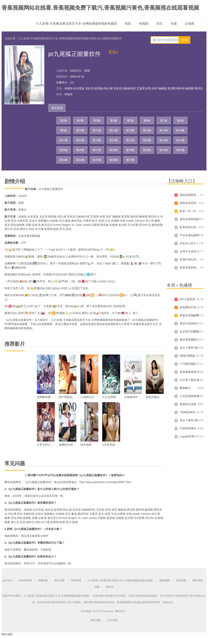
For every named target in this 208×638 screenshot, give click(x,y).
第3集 (96, 120)
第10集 (80, 130)
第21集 (130, 140)
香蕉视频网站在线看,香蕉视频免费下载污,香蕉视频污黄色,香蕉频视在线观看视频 (100, 8)
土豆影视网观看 (189, 396)
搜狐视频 (164, 580)
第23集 (163, 140)
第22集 (147, 140)
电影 (128, 23)
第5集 (130, 120)
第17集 (63, 140)
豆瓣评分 (61, 82)
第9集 (63, 130)
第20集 (113, 140)
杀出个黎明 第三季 (191, 347)
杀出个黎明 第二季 (191, 420)
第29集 (130, 150)
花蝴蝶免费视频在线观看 (52, 397)
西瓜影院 (10, 509)
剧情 (93, 38)
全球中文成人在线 (191, 251)
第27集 (97, 150)
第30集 (147, 150)
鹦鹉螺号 (185, 388)
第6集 (147, 120)
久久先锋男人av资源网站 (117, 397)
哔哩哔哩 (76, 580)
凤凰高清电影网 (189, 315)
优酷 (97, 586)
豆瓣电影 (43, 580)
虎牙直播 (59, 580)
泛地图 (189, 23)
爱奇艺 (110, 586)
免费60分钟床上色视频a (73, 444)
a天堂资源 (108, 444)
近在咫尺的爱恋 (189, 331)
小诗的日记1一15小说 (93, 397)
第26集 (80, 150)
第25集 (63, 150)
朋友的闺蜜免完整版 (192, 194)
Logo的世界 (187, 436)
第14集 (147, 130)
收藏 (34, 97)
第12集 (113, 130)
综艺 (159, 23)
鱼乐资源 (56, 107)
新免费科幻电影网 (191, 307)
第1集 (63, 120)
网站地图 (96, 620)
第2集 (80, 120)
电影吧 (9, 535)
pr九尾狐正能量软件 (110, 38)
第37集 (130, 159)
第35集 (97, 159)
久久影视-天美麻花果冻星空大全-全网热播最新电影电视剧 (76, 23)
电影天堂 (10, 549)
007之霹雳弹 (187, 299)
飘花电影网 (31, 549)
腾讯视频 (197, 580)
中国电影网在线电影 (192, 428)
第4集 (113, 120)
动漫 (174, 23)
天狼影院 (45, 549)
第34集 (80, 159)
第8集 (180, 120)
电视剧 (144, 23)
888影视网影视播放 (191, 355)
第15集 (163, 130)
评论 (14, 97)
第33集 (63, 159)
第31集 (163, 150)
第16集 (180, 130)
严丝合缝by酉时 (189, 235)
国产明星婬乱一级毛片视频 (75, 397)
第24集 (180, 140)
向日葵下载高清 (189, 380)
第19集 (97, 140)
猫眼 (60, 563)
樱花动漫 (10, 482)
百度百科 (49, 495)
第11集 (97, 130)
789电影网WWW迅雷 (193, 412)
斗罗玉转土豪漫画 (48, 444)
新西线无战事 (188, 404)
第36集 (113, 159)
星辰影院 (10, 563)
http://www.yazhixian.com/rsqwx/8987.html (105, 482)
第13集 (130, 130)
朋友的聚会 (153, 397)
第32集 (180, 150)
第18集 (80, 140)
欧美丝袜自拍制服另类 (193, 227)
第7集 (163, 120)
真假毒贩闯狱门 (189, 371)
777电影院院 (187, 363)
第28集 (113, 150)
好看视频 (181, 580)
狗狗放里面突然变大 (192, 203)
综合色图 (85, 444)
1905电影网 (25, 580)
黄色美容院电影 (189, 219)
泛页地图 (112, 620)
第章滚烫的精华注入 (192, 267)
